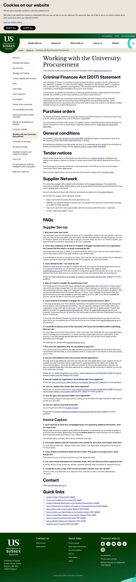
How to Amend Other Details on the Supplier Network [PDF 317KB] (82, 390)
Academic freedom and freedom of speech (22, 153)
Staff (117, 36)
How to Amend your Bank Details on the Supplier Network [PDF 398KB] (78, 382)
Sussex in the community (22, 104)
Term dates (17, 89)
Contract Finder (108, 172)
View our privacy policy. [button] (12, 22)
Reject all (11, 28)
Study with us (35, 43)
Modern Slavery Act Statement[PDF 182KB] (113, 563)
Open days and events (77, 546)
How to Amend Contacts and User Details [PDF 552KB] (92, 389)
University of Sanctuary (22, 141)
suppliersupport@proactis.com (71, 310)
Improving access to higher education (23, 116)
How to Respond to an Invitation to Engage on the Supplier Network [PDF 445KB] (82, 277)
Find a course (74, 543)
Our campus (17, 99)
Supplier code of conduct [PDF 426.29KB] (90, 147)
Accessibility (107, 36)
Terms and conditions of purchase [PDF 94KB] (64, 500)
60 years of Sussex (20, 147)
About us (97, 43)
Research (56, 43)
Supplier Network (97, 158)
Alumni (115, 43)
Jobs (15, 84)
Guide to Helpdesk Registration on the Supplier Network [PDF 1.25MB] (81, 412)
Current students (128, 36)
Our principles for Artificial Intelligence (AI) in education (24, 165)
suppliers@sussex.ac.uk (102, 71)
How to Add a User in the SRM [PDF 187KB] (96, 373)
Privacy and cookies (109, 559)
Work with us (77, 43)
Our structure (18, 68)
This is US (17, 159)
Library (71, 554)
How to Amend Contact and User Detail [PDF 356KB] (66, 518)
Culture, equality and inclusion (24, 78)
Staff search (41, 546)
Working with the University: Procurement (24, 135)
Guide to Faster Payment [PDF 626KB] (60, 497)
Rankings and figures (21, 63)
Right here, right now (21, 172)
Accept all (28, 28)
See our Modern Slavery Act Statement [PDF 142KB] (66, 521)
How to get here (19, 94)
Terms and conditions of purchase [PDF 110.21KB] (72, 138)
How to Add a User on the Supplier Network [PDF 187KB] (67, 509)
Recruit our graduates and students (23, 123)
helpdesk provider (71, 408)
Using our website (20, 129)
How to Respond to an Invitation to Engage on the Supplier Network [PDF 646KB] (76, 506)
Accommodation (75, 550)
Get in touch (41, 543)
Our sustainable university (23, 109)
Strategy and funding (21, 73)
